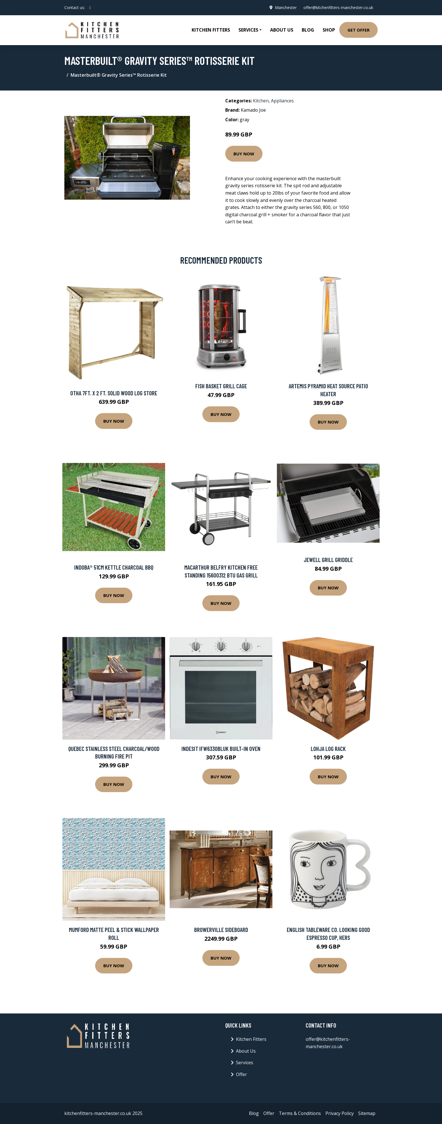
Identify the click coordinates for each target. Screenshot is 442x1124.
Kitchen (261, 101)
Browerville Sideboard (221, 929)
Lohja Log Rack (328, 748)
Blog (308, 30)
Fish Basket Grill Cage (221, 385)
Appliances (282, 101)
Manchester (286, 7)
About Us (281, 30)
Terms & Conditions (300, 1113)
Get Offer (358, 30)
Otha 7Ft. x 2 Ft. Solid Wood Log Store (113, 392)
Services (244, 1062)
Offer (241, 1074)
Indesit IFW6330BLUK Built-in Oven (221, 748)
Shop (329, 30)
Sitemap (366, 1113)
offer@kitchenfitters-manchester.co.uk (338, 7)
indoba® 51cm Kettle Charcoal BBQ (113, 567)
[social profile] (90, 7)
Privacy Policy (339, 1113)
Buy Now (243, 154)
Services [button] (248, 30)
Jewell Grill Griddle (328, 559)
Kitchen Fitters (211, 30)
